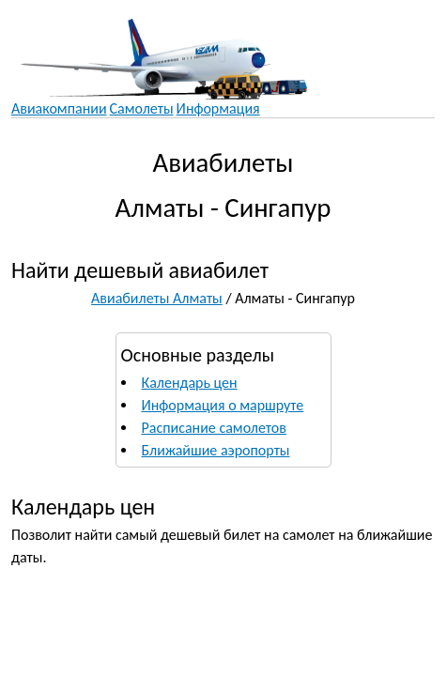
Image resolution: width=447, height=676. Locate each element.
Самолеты (142, 108)
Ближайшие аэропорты (216, 450)
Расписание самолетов (214, 428)
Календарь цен (190, 383)
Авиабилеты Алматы (157, 298)
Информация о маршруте (223, 405)
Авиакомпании (59, 108)
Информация (218, 108)
